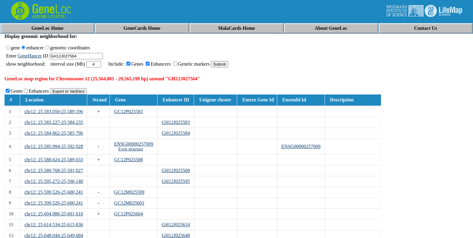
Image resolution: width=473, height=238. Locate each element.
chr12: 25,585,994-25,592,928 (53, 146)
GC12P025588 (128, 159)
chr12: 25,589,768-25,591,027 (53, 170)
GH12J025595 (176, 181)
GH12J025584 (176, 133)
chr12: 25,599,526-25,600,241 (53, 192)
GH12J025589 (176, 170)
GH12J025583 (176, 122)
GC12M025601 (129, 203)
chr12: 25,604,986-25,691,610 (53, 213)
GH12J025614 (176, 224)
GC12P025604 (128, 213)
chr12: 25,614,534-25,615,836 (53, 224)
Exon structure (130, 149)
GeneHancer (30, 55)
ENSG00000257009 (133, 144)
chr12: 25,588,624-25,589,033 (53, 159)
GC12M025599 (129, 192)
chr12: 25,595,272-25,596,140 (53, 181)
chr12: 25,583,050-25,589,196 (53, 111)
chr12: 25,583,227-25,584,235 (53, 122)
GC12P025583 (128, 111)
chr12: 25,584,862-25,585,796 (53, 133)
